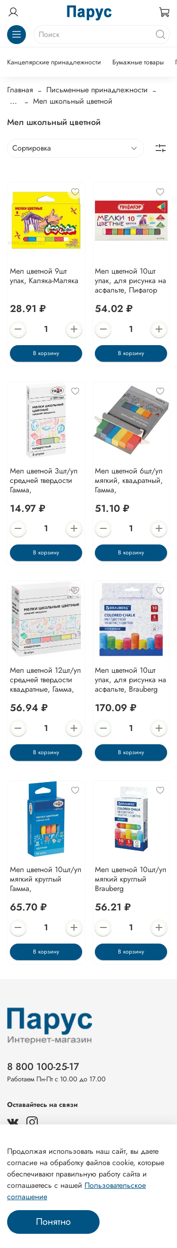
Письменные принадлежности (97, 89)
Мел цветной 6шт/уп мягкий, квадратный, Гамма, (129, 480)
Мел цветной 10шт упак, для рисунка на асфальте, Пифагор (130, 280)
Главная (20, 89)
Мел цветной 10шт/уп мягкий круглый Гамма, (45, 879)
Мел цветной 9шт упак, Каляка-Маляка (44, 276)
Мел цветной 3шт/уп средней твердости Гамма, (43, 480)
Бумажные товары (138, 62)
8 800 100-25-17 (43, 1067)
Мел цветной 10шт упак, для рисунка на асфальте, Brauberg (130, 680)
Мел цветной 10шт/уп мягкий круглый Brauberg (130, 879)
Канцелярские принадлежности (54, 62)
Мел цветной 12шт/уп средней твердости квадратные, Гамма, (45, 680)
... (13, 101)
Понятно (53, 1222)
